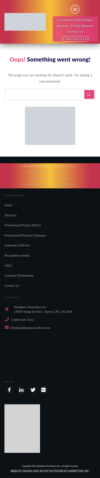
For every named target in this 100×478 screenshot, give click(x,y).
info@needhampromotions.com (30, 328)
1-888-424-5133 (22, 320)
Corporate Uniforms (17, 245)
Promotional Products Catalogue (25, 235)
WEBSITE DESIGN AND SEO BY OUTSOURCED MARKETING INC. (50, 471)
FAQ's (8, 265)
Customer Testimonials (19, 275)
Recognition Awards (17, 255)
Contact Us (12, 285)
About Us (11, 215)
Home (8, 205)
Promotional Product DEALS (23, 225)
